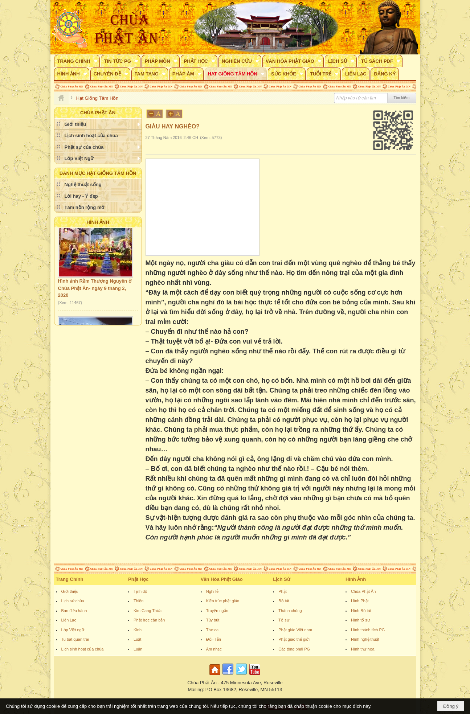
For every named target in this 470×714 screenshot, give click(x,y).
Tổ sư (283, 620)
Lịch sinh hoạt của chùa (82, 649)
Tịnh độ (140, 591)
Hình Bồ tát (361, 610)
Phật (282, 591)
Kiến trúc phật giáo (223, 601)
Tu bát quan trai (75, 639)
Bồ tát (283, 601)
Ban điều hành (74, 610)
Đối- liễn (213, 639)
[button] (77, 61)
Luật (137, 639)
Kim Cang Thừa (148, 610)
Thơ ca (212, 630)
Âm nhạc (214, 649)
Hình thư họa (363, 649)
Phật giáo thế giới (294, 639)
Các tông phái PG (294, 649)
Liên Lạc (68, 620)
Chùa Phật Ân (363, 591)
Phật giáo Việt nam (295, 630)
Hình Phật (360, 601)
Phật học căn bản (149, 620)
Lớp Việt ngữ (72, 630)
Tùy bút (213, 620)
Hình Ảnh (97, 222)
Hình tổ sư (360, 620)
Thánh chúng (290, 610)
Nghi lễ (212, 591)
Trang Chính (69, 579)
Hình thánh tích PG (368, 630)
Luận (138, 649)
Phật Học (138, 579)
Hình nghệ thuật (365, 639)
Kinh (138, 630)
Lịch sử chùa (72, 601)
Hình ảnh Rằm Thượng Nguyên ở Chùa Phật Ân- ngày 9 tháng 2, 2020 (94, 289)
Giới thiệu (69, 591)
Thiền (138, 601)
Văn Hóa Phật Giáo (222, 579)
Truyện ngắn (217, 610)
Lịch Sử (281, 579)
